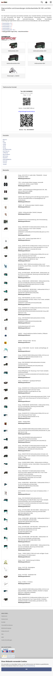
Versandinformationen (7, 625)
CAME (4, 143)
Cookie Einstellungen (6, 640)
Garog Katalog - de (7, 23)
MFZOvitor (5, 156)
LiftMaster (5, 152)
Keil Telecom (6, 151)
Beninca (5, 139)
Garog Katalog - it (6, 28)
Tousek (5, 164)
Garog (4, 148)
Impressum (4, 616)
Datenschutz (4, 619)
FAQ (2, 634)
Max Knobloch (6, 154)
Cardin (4, 144)
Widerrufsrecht (5, 631)
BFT (4, 141)
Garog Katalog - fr (6, 26)
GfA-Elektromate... (7, 149)
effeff (4, 146)
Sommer (5, 161)
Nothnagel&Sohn (7, 159)
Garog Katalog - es (7, 24)
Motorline (5, 157)
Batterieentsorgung (6, 628)
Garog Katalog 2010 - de (8, 29)
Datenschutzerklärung (29, 665)
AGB (2, 637)
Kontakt (3, 622)
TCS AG (5, 162)
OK (26, 669)
